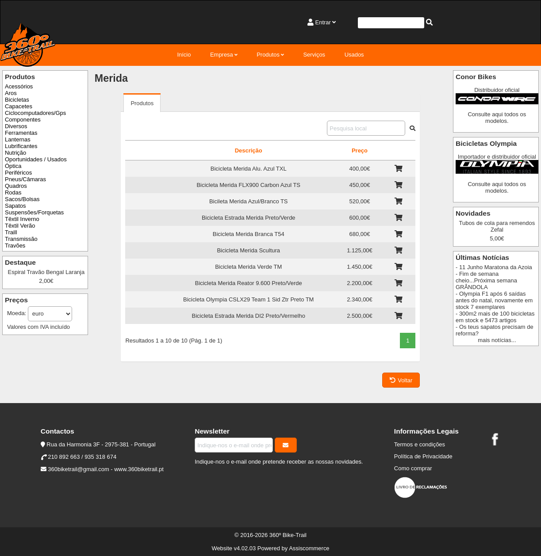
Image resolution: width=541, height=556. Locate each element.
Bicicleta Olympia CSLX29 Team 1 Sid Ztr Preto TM (248, 299)
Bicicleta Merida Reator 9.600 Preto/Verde (248, 283)
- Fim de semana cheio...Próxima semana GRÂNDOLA (486, 280)
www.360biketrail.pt (139, 469)
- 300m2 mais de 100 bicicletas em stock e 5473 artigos (495, 317)
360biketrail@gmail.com (78, 469)
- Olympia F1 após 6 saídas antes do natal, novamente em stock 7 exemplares (494, 300)
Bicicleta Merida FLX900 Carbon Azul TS (248, 185)
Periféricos (18, 172)
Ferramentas (21, 132)
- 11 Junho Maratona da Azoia (494, 267)
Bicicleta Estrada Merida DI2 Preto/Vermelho (248, 315)
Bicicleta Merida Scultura (248, 250)
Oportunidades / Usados (36, 159)
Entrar (323, 22)
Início (184, 54)
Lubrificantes (21, 146)
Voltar (401, 380)
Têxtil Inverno (22, 219)
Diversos (16, 126)
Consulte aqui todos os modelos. (497, 117)
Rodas (13, 192)
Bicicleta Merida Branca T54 (248, 234)
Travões (15, 245)
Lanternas (18, 139)
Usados (354, 54)
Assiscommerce (309, 548)
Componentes (23, 119)
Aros (11, 93)
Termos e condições (419, 444)
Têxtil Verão (20, 225)
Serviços (314, 54)
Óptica (13, 166)
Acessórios (19, 86)
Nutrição (15, 152)
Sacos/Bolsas (22, 199)
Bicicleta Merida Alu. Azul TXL (249, 168)
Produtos (268, 54)
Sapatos (15, 205)
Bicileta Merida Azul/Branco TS (248, 201)
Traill (11, 232)
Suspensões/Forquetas (34, 212)
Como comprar (413, 468)
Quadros (16, 186)
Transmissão (21, 239)
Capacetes (18, 106)
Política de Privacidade (423, 456)
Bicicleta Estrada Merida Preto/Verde (248, 217)
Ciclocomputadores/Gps (35, 113)
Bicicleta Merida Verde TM (248, 266)
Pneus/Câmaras (25, 179)
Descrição (248, 150)
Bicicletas (17, 99)
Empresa (221, 54)
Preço (360, 150)
